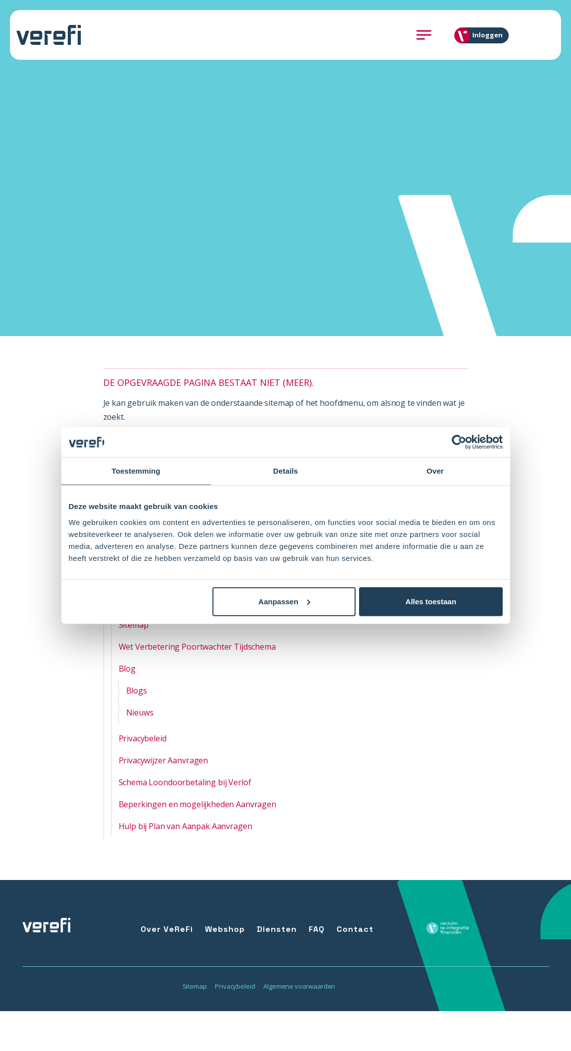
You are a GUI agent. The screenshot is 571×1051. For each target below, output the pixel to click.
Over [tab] (435, 471)
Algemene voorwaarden (299, 986)
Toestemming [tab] (136, 471)
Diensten (277, 929)
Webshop (225, 929)
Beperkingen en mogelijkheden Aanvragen (197, 804)
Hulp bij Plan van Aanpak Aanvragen (185, 826)
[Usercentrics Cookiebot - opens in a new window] (459, 442)
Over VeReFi (167, 929)
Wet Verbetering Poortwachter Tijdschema (197, 646)
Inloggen (482, 35)
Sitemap (134, 624)
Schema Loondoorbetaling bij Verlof (185, 782)
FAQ (317, 929)
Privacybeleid (143, 738)
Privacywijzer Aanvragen (163, 760)
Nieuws (140, 712)
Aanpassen (284, 601)
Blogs (136, 690)
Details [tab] (285, 471)
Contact (355, 929)
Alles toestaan (430, 601)
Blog (127, 668)
